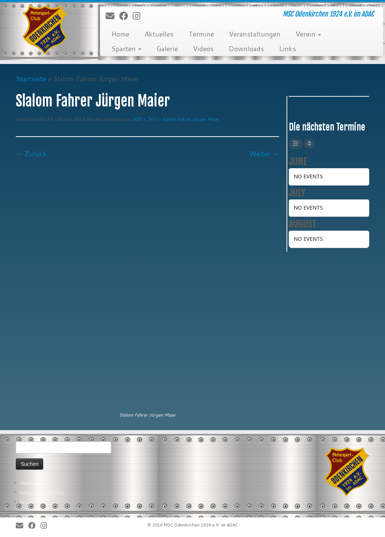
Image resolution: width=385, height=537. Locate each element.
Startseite (31, 79)
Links (287, 48)
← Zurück (31, 153)
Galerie (167, 48)
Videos (203, 48)
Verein (308, 34)
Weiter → (264, 153)
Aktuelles (158, 34)
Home (120, 34)
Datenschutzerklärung (42, 493)
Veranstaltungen (254, 34)
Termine (201, 34)
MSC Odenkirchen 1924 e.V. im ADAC (201, 525)
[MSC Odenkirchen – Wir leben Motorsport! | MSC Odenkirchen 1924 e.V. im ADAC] (45, 30)
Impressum (30, 483)
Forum (26, 502)
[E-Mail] (112, 16)
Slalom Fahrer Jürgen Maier (190, 119)
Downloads (246, 48)
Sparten (126, 48)
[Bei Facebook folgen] (126, 16)
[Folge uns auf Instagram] (139, 16)
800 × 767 (144, 119)
